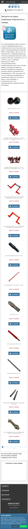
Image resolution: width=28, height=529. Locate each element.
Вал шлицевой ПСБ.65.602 (14, 373)
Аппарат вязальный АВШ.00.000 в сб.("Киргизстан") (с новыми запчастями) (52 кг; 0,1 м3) (14, 139)
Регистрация (12, 2)
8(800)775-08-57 (13, 503)
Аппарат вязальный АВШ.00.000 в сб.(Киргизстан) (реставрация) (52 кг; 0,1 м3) (14, 168)
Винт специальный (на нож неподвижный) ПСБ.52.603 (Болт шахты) (14, 433)
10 (25, 447)
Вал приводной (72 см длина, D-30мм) (14, 285)
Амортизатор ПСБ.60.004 (14, 108)
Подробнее (16, 526)
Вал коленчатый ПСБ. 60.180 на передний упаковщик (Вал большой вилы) (14, 227)
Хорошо (23, 526)
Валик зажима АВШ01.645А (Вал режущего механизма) (14, 403)
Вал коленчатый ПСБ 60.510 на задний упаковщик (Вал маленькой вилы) (14, 197)
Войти (7, 2)
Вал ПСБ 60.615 (14, 314)
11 (14, 448)
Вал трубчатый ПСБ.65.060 (14, 344)
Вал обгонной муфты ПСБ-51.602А (14, 255)
